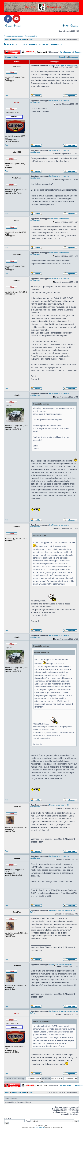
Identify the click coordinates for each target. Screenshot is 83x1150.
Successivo (73, 57)
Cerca (74, 26)
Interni (31, 39)
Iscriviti (17, 26)
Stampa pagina (11, 57)
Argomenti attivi (31, 36)
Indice (7, 39)
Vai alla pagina (65, 52)
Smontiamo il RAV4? (19, 39)
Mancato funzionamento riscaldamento (33, 44)
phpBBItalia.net (39, 1127)
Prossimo (79, 52)
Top (6, 95)
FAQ (65, 26)
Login (8, 26)
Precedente (63, 57)
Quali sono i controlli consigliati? (60, 964)
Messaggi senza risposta (13, 36)
